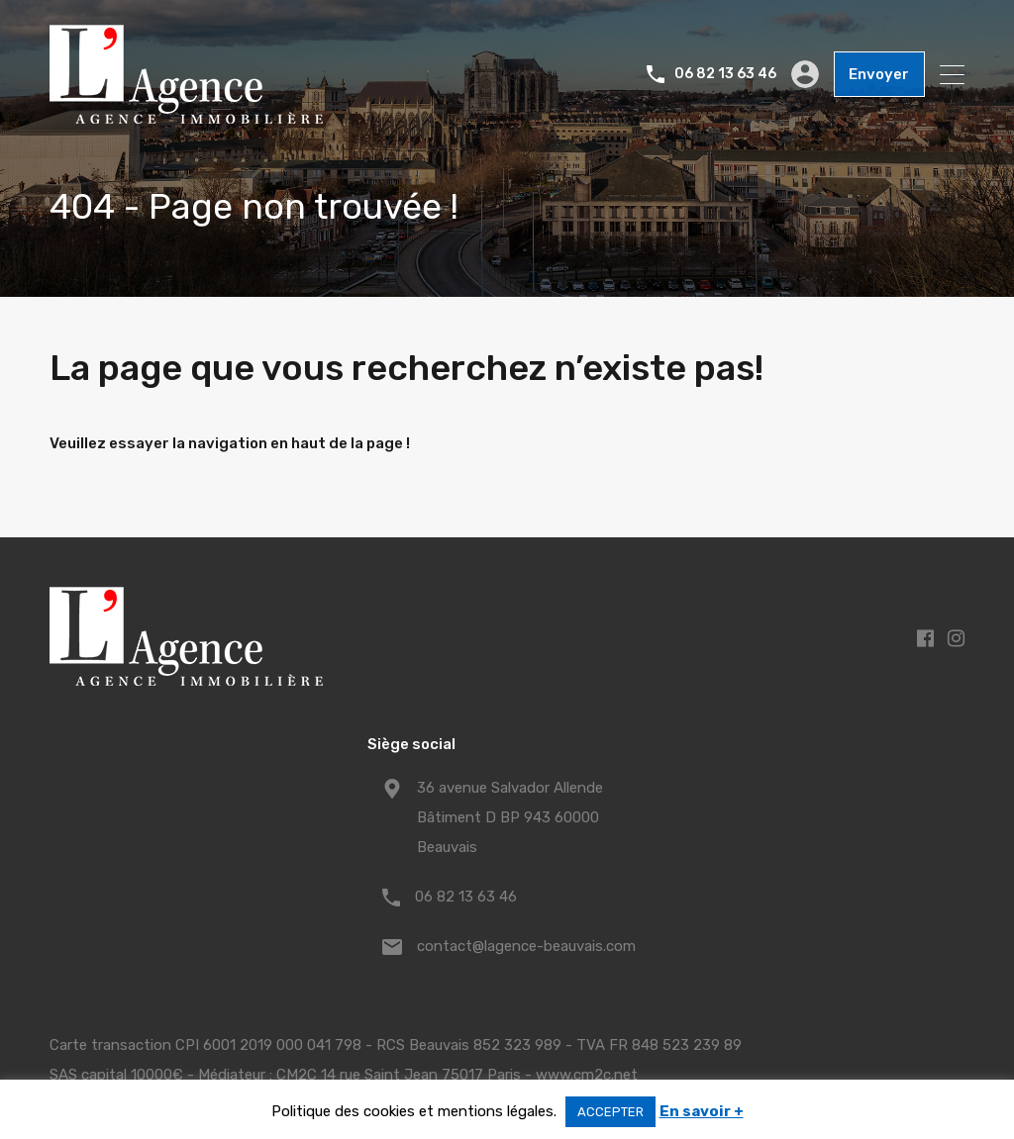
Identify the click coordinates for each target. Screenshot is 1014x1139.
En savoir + (701, 1111)
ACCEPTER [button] (610, 1111)
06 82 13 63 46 (726, 74)
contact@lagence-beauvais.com (526, 946)
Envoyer (880, 74)
